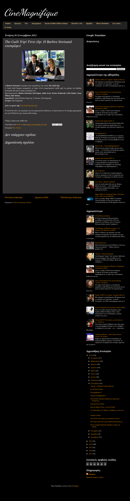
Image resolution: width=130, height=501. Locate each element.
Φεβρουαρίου (95, 361)
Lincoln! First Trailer (97, 404)
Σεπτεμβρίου (95, 383)
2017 (90, 454)
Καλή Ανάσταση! (100, 243)
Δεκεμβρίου (95, 437)
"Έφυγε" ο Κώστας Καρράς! (104, 254)
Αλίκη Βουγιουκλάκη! (102, 216)
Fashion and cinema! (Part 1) (104, 121)
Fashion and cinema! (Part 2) (104, 158)
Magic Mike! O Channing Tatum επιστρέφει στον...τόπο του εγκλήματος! (109, 195)
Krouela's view (76, 23)
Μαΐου (93, 371)
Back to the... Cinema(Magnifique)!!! (107, 146)
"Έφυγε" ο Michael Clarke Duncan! (102, 386)
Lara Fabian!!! (100, 171)
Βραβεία (89, 23)
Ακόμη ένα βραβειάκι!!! (98, 395)
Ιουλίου (93, 377)
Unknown (91, 474)
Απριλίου (94, 367)
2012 (90, 355)
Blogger (75, 486)
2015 (90, 447)
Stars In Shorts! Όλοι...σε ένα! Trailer (102, 407)
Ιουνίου (93, 374)
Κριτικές (17, 23)
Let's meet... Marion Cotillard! (105, 182)
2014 (90, 444)
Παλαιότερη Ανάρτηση (71, 197)
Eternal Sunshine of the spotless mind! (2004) (110, 307)
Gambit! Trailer (95, 415)
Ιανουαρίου (95, 358)
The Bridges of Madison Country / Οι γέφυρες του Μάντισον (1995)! (107, 229)
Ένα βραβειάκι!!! (100, 133)
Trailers (8, 23)
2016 (90, 450)
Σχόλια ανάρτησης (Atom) (22, 202)
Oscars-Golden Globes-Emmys (56, 23)
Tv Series (7, 27)
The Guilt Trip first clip (28, 106)
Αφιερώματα (36, 23)
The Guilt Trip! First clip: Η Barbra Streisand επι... (106, 422)
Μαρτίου (94, 364)
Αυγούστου (95, 380)
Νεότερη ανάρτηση (13, 197)
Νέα (26, 23)
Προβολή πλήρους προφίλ (94, 477)
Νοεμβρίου (94, 434)
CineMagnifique (30, 12)
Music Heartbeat (102, 23)
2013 (90, 441)
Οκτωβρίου (95, 431)
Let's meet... (116, 23)
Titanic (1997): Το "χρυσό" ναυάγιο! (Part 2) (109, 79)
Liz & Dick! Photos (96, 389)
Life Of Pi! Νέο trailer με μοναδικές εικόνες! (105, 418)
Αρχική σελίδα (41, 197)
